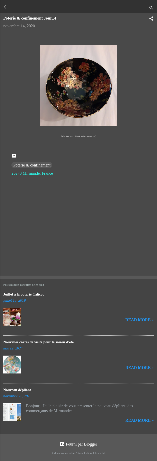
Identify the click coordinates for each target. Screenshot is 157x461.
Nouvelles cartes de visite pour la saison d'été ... (40, 342)
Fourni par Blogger (78, 444)
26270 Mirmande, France (32, 173)
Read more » (139, 320)
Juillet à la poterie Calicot (23, 294)
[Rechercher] (151, 8)
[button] (151, 19)
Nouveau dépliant (17, 390)
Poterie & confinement (31, 165)
